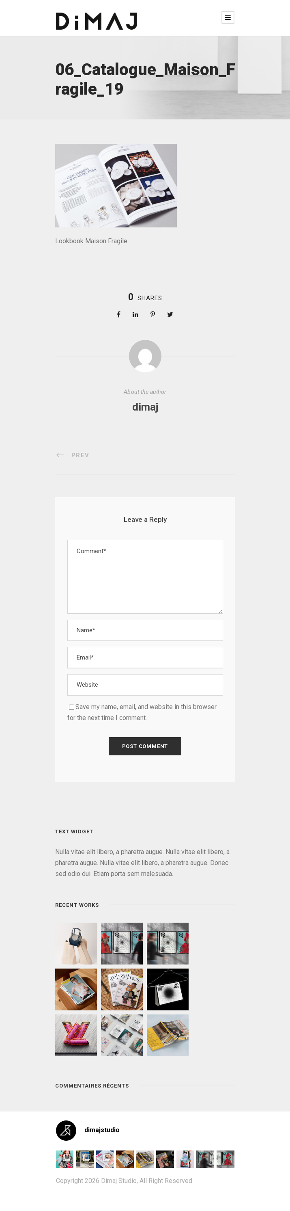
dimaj (145, 407)
